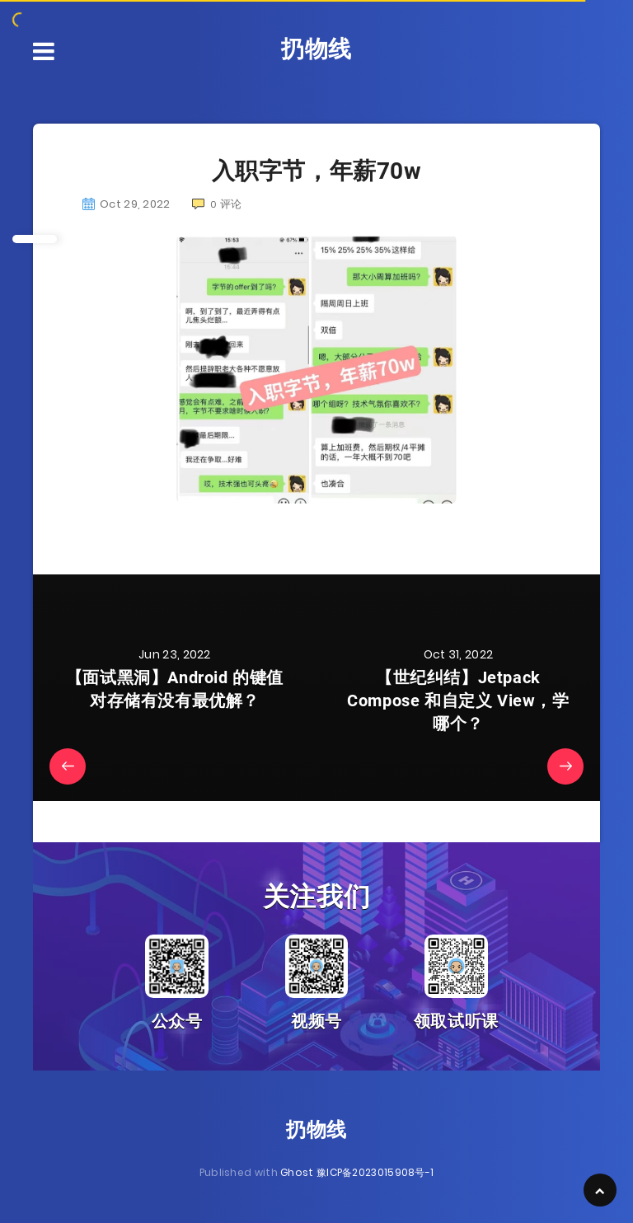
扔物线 (316, 49)
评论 (217, 204)
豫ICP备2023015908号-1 (375, 1172)
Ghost (297, 1172)
